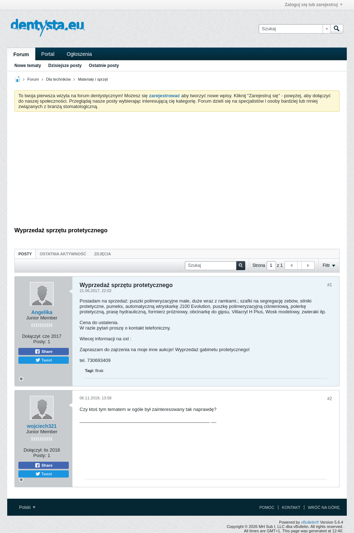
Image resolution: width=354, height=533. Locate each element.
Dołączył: (31, 336)
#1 (329, 284)
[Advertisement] (177, 171)
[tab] (25, 254)
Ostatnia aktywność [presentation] (63, 254)
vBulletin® (310, 522)
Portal (48, 54)
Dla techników (58, 79)
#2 (329, 398)
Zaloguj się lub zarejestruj (313, 4)
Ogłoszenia (79, 54)
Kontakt (291, 507)
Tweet (43, 360)
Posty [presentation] (25, 254)
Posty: (39, 341)
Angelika (41, 312)
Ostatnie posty (104, 65)
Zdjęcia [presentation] (102, 254)
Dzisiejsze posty (65, 65)
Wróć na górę (324, 507)
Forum (21, 54)
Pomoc (266, 507)
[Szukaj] (294, 28)
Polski (27, 507)
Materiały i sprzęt (93, 79)
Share (44, 351)
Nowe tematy (27, 65)
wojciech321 (42, 426)
